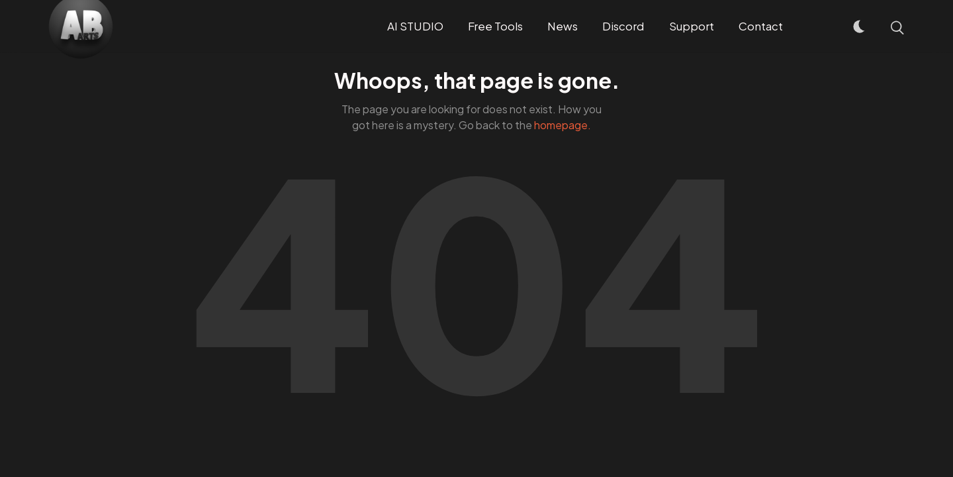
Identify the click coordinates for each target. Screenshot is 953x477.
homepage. (562, 125)
